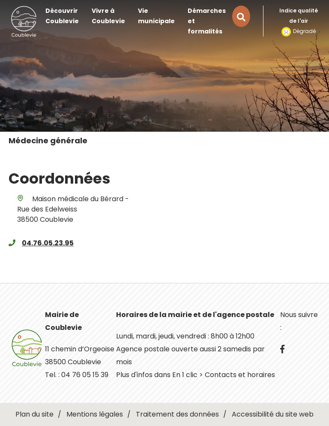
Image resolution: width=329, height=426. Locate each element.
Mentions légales (94, 414)
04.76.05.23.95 (48, 243)
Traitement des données (177, 414)
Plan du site (34, 414)
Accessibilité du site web (273, 414)
